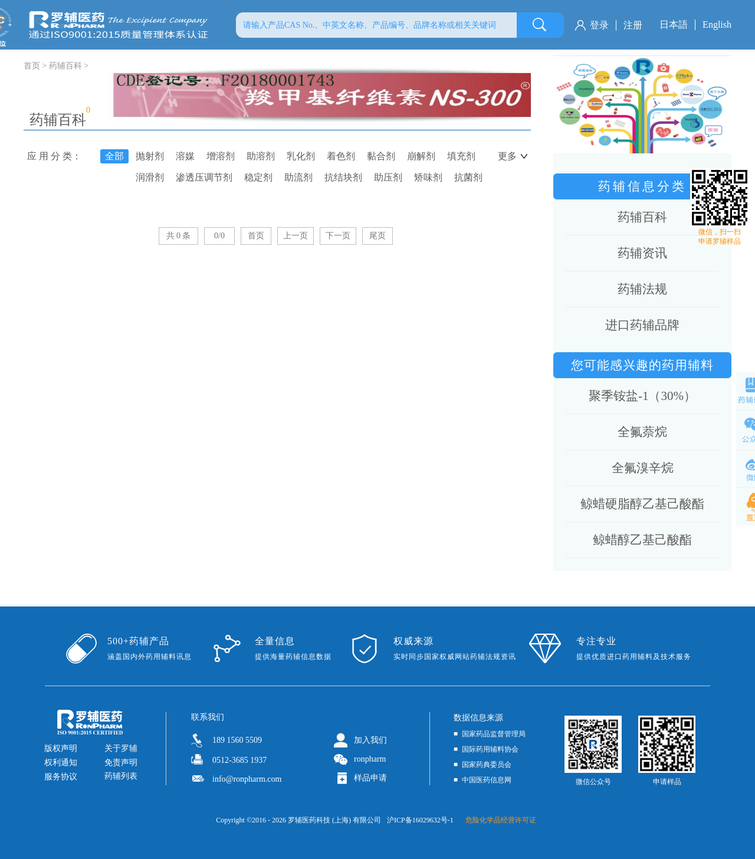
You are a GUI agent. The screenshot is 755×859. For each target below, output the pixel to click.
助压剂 (388, 177)
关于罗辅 (120, 748)
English (717, 24)
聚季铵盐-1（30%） (642, 396)
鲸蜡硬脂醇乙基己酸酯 (642, 504)
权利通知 (60, 762)
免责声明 (120, 762)
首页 (256, 235)
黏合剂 (381, 156)
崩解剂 (421, 156)
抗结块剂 (343, 177)
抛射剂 (150, 156)
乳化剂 (301, 156)
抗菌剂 (468, 177)
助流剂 (298, 177)
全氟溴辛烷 (643, 468)
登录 (599, 25)
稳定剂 (258, 177)
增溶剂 (220, 156)
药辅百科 (65, 65)
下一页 (338, 235)
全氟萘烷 (642, 432)
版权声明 (60, 748)
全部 (114, 156)
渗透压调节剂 (204, 177)
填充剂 (461, 156)
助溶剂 (261, 156)
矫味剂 (428, 177)
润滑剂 (150, 177)
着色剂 (341, 156)
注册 (632, 25)
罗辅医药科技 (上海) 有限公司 (334, 820)
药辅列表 (120, 776)
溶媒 (185, 156)
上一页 (295, 235)
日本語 (673, 24)
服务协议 (60, 776)
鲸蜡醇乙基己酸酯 (642, 540)
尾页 (377, 235)
